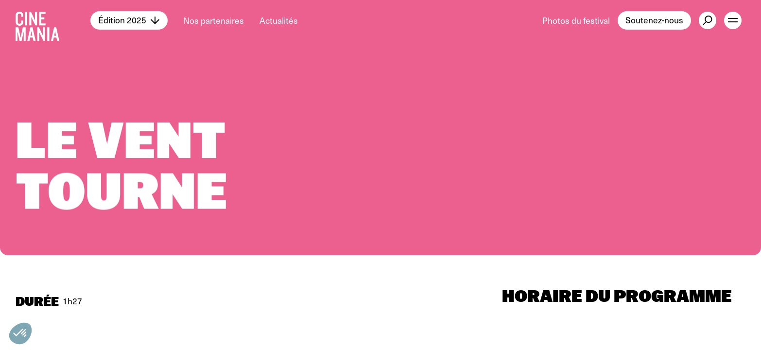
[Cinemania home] (53, 20)
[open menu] (733, 20)
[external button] (707, 20)
